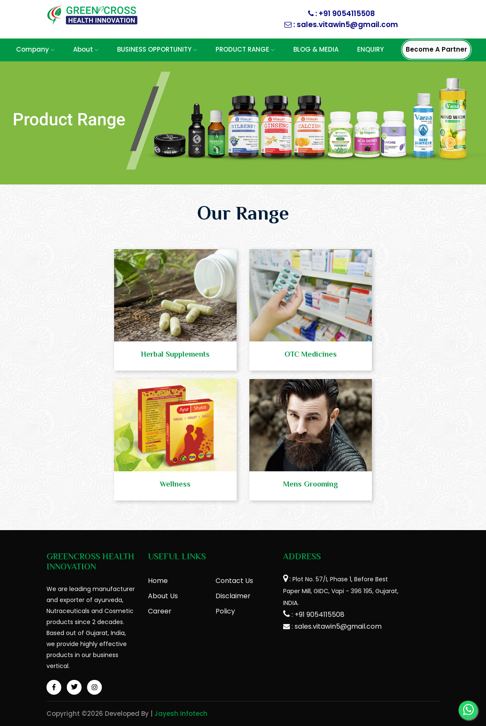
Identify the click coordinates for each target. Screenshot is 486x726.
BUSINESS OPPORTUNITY (157, 49)
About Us (163, 596)
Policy (225, 611)
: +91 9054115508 (344, 13)
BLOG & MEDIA (316, 49)
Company (35, 49)
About (85, 49)
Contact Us (234, 581)
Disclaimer (233, 596)
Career (160, 611)
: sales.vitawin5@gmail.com (345, 24)
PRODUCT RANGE (245, 49)
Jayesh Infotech (181, 713)
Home (158, 581)
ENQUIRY (370, 49)
